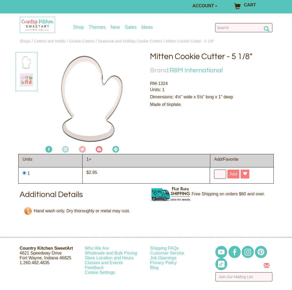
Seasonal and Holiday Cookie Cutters (130, 41)
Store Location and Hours (109, 258)
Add (233, 174)
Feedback (94, 267)
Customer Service (167, 253)
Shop (78, 27)
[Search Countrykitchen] (243, 27)
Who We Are (97, 248)
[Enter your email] (244, 276)
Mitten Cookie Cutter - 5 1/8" (190, 41)
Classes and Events (104, 262)
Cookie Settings (100, 272)
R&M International (196, 70)
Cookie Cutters (81, 41)
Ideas (147, 27)
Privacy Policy (163, 262)
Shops (25, 41)
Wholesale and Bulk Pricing (111, 253)
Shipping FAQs (164, 248)
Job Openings (163, 258)
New (115, 27)
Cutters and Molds (50, 41)
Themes (97, 27)
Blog (154, 267)
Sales (131, 27)
